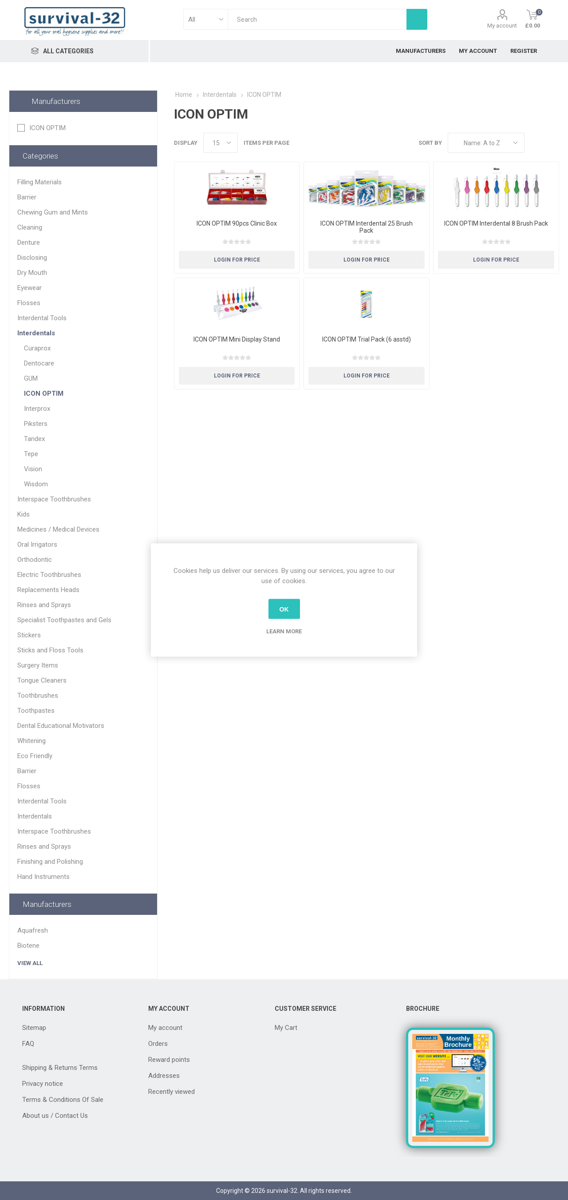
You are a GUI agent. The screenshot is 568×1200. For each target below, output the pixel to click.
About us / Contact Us (55, 1116)
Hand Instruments (43, 877)
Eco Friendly (34, 756)
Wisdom (36, 484)
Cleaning (29, 227)
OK (284, 608)
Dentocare (39, 363)
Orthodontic (34, 560)
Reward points (169, 1060)
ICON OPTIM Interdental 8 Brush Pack (496, 223)
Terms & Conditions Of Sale (62, 1100)
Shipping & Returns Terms (60, 1068)
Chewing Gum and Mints (52, 212)
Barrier (26, 197)
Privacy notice (42, 1084)
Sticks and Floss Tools (50, 650)
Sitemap (34, 1028)
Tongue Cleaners (42, 680)
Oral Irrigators (37, 544)
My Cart (286, 1028)
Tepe (31, 454)
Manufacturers (56, 101)
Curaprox (37, 348)
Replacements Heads (48, 590)
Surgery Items (37, 665)
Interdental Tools (42, 318)
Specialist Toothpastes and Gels (64, 620)
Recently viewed (171, 1092)
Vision (33, 469)
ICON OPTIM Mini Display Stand (236, 339)
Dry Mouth (32, 273)
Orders (158, 1044)
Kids (23, 514)
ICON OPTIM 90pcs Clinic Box (237, 223)
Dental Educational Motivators (60, 726)
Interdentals (36, 333)
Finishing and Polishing (50, 862)
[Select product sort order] (486, 143)
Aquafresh (32, 930)
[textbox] (317, 19)
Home (183, 94)
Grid (535, 143)
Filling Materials (39, 182)
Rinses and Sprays (44, 605)
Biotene (28, 946)
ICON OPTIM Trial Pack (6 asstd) (366, 339)
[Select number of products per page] (220, 143)
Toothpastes (36, 711)
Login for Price (237, 260)
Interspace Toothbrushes (54, 499)
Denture (28, 242)
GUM (31, 378)
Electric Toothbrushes (49, 575)
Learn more (284, 631)
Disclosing (32, 258)
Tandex (34, 439)
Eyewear (29, 288)
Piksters (35, 424)
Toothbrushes (37, 695)
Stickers (29, 635)
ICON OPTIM (47, 128)
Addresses (164, 1076)
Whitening (31, 741)
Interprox (37, 409)
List (552, 143)
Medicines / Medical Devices (58, 529)
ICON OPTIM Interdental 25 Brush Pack (366, 227)
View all (30, 963)
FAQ (28, 1044)
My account (502, 25)
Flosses (28, 303)
